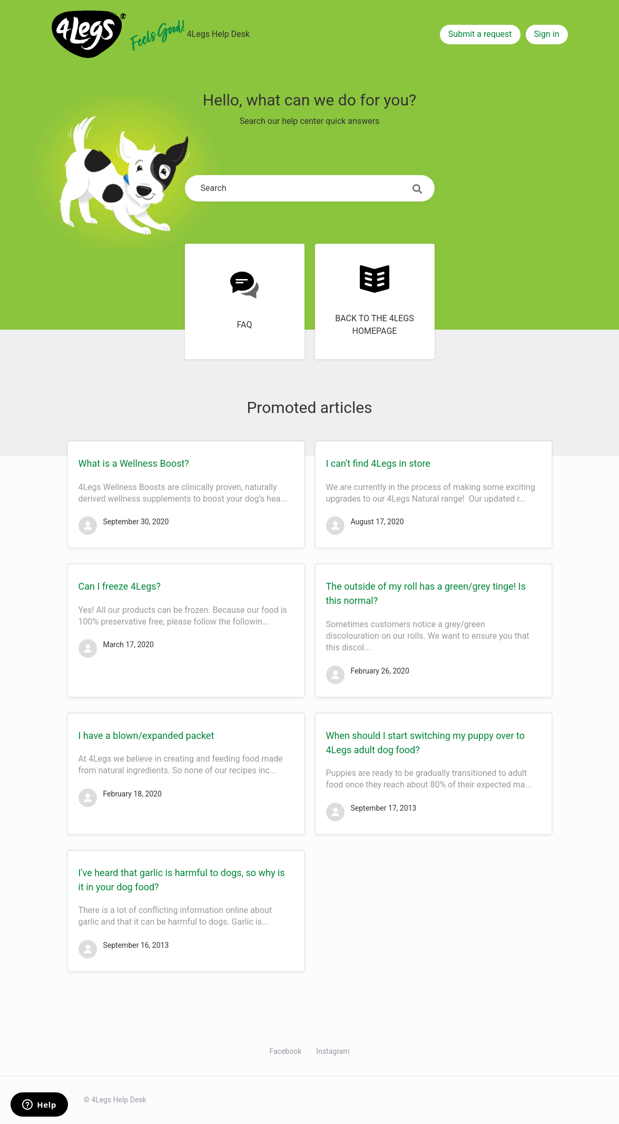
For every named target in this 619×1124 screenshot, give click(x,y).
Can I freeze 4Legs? (119, 586)
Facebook (286, 1051)
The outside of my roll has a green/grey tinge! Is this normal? (426, 593)
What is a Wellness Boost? (133, 463)
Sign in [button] (546, 34)
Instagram (332, 1051)
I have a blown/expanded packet (146, 735)
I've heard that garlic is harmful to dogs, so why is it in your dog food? (181, 879)
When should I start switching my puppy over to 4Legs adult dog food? (425, 742)
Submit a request (480, 34)
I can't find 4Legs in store (378, 463)
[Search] (310, 188)
